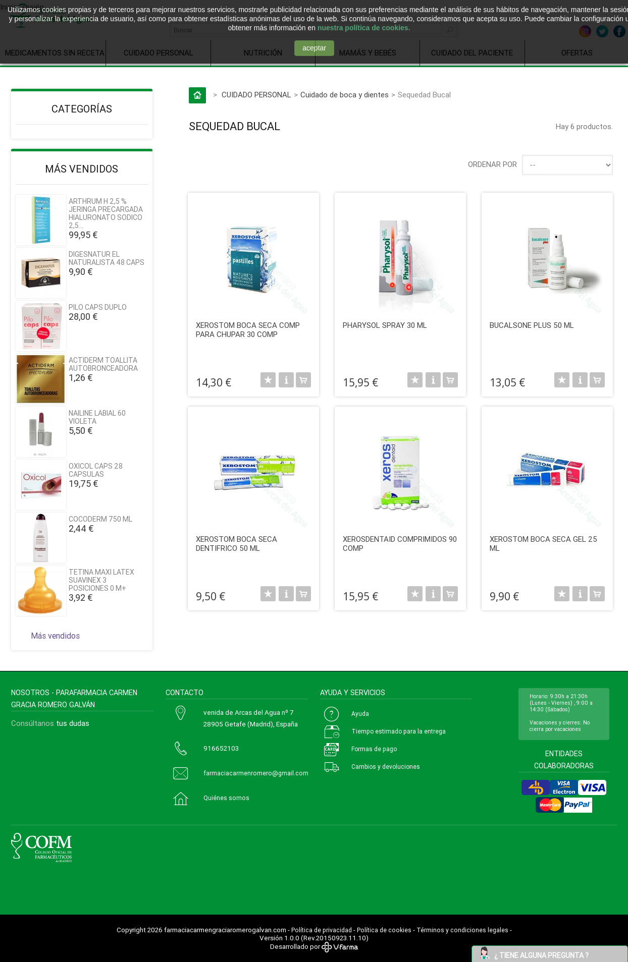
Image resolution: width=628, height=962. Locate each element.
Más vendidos (81, 169)
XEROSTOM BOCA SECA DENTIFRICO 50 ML (236, 544)
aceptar (314, 48)
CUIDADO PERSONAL (256, 94)
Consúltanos (32, 723)
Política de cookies (384, 930)
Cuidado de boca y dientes (344, 94)
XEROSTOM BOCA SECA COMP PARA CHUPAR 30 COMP (248, 330)
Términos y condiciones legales (462, 930)
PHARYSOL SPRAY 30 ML (385, 325)
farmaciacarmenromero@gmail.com (255, 773)
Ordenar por (492, 164)
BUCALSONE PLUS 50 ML (532, 325)
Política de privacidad (321, 930)
